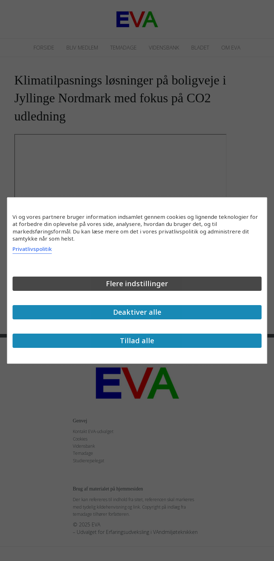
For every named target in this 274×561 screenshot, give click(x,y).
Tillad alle (137, 340)
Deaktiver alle (137, 312)
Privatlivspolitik (32, 248)
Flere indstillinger (137, 283)
